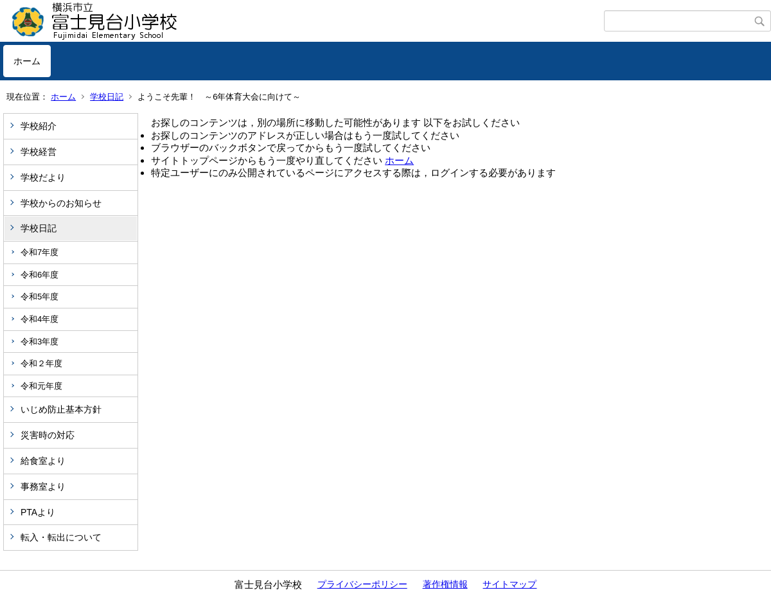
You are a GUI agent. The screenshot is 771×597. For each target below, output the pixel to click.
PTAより (38, 512)
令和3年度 (39, 341)
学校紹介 (39, 126)
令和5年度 (39, 296)
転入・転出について (61, 537)
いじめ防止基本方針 (61, 409)
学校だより (43, 177)
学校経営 (39, 152)
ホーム (26, 61)
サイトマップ (509, 584)
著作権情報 (445, 584)
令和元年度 (41, 386)
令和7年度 (39, 252)
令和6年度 (39, 275)
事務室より (43, 486)
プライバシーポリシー (362, 584)
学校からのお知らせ (61, 203)
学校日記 (106, 97)
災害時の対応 (48, 435)
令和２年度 (41, 363)
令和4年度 (39, 319)
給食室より (43, 461)
